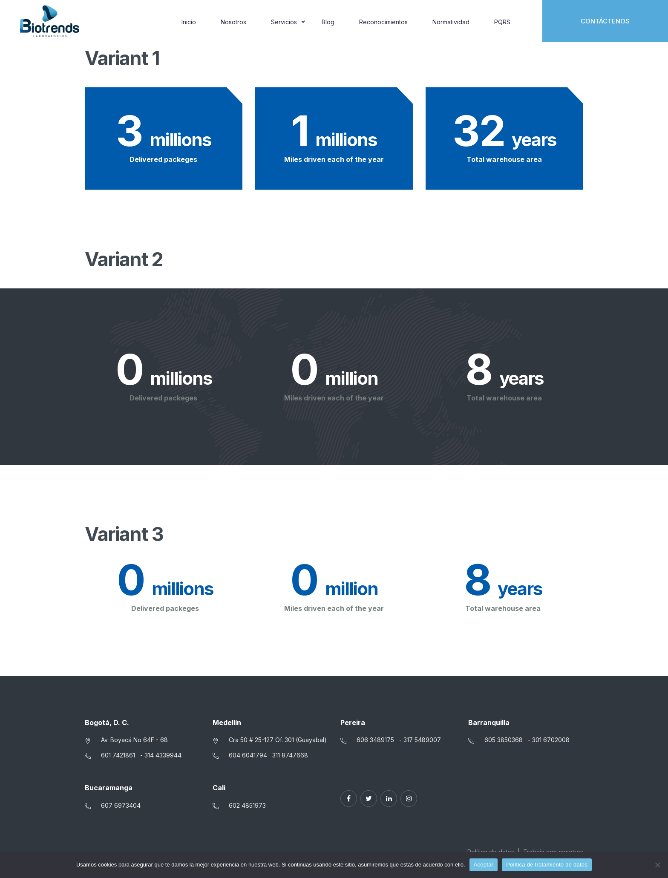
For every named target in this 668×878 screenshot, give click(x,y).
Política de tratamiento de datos (546, 864)
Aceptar (484, 864)
